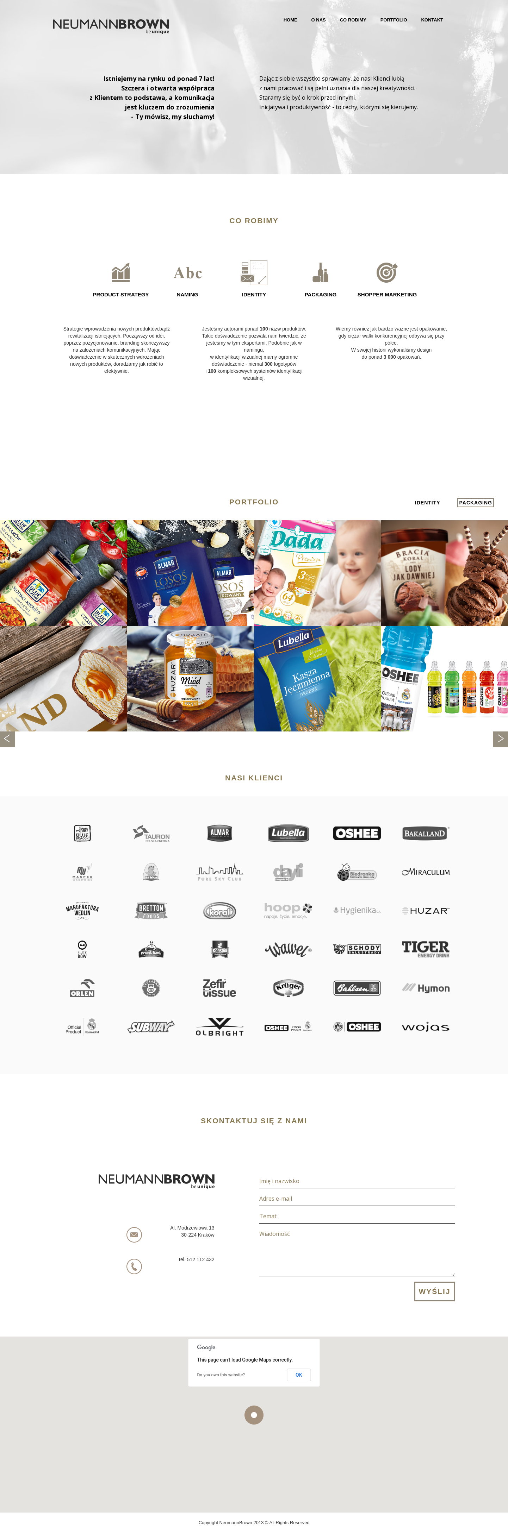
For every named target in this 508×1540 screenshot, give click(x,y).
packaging (475, 502)
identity (427, 502)
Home (290, 20)
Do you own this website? (221, 1374)
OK (299, 1375)
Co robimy (353, 20)
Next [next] (500, 739)
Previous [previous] (7, 739)
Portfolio (393, 20)
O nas (318, 20)
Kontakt (432, 20)
